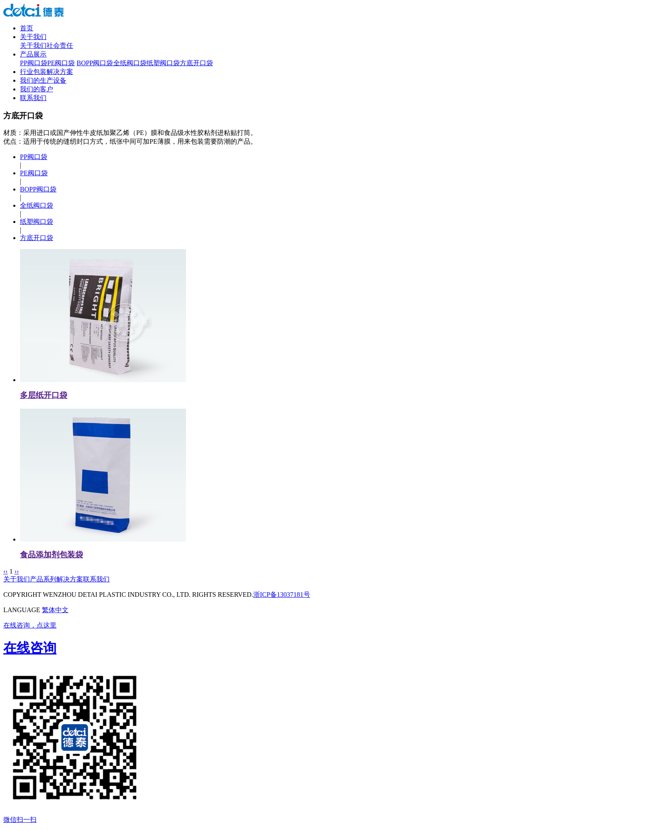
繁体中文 (55, 609)
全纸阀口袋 (130, 62)
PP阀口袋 (33, 62)
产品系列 (43, 579)
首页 (26, 28)
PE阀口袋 (61, 62)
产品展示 (33, 54)
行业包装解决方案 (46, 71)
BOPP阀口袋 (94, 62)
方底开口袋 (196, 62)
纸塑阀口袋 (163, 62)
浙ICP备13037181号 (281, 594)
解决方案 (69, 579)
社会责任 (59, 45)
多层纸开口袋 (43, 395)
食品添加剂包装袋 (51, 554)
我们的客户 (36, 89)
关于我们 (33, 36)
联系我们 (33, 97)
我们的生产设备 (43, 80)
